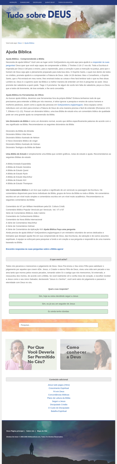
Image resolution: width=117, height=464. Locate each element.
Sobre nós (30, 431)
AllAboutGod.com (34, 437)
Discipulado (37, 2)
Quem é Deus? (50, 2)
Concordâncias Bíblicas (58, 395)
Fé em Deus (58, 391)
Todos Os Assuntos (65, 2)
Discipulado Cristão (58, 404)
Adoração (13, 2)
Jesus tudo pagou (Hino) (59, 385)
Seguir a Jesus (58, 401)
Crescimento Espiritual (59, 388)
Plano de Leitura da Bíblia (58, 398)
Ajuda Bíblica (29, 43)
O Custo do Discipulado (58, 408)
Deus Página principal (15, 431)
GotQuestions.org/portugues (70, 105)
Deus (20, 43)
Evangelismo (25, 2)
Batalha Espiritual (59, 411)
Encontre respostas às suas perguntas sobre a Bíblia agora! (34, 249)
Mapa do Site (42, 431)
